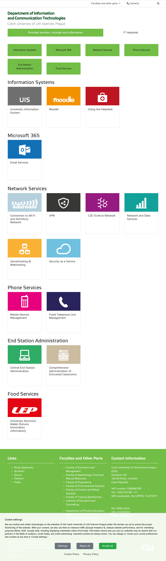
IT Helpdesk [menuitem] (130, 32)
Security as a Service (62, 261)
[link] (37, 17)
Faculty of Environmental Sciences (85, 486)
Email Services (19, 162)
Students (19, 471)
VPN (52, 215)
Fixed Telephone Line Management (62, 316)
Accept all (107, 546)
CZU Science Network (102, 215)
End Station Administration (24, 66)
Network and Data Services (138, 217)
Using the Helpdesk (100, 109)
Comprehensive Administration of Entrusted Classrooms (63, 371)
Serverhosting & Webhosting (20, 263)
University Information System (24, 111)
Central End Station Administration (22, 369)
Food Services (63, 68)
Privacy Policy (91, 554)
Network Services (102, 50)
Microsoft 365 (63, 50)
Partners (19, 478)
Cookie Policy (71, 554)
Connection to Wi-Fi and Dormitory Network (22, 219)
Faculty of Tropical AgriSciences (83, 497)
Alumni (18, 475)
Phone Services (141, 50)
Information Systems (24, 50)
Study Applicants (23, 467)
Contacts (133, 3)
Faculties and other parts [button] (104, 3)
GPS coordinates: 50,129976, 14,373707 (134, 496)
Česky (147, 3)
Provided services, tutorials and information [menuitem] (55, 32)
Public (17, 482)
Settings (62, 546)
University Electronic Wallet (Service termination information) (23, 425)
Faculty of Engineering (78, 482)
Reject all (85, 546)
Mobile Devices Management (19, 316)
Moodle (54, 109)
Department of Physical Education (85, 511)
